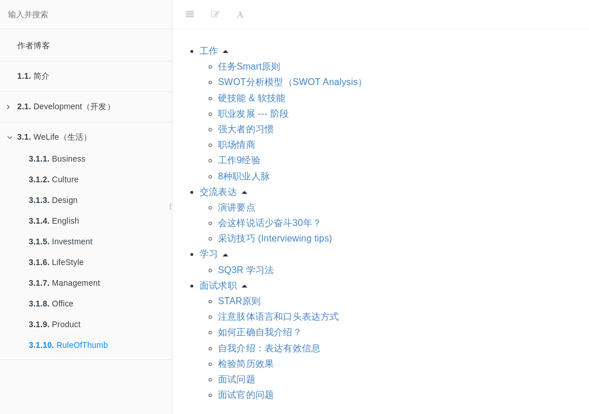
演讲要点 (236, 207)
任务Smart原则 (249, 66)
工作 (209, 51)
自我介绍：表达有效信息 (269, 348)
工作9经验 (239, 160)
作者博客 (33, 45)
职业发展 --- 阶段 (253, 113)
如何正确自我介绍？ (260, 332)
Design (53, 200)
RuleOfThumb (68, 345)
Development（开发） (61, 106)
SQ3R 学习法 (246, 270)
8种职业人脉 (244, 176)
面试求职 (218, 285)
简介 (33, 75)
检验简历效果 (246, 364)
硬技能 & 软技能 (251, 98)
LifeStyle (56, 262)
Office (51, 303)
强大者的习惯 (246, 129)
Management (64, 283)
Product (55, 324)
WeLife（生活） (49, 136)
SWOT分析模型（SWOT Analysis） (292, 82)
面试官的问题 (246, 395)
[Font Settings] (240, 14)
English (54, 220)
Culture (54, 179)
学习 (209, 254)
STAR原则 (239, 301)
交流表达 (218, 192)
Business (57, 158)
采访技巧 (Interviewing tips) (275, 238)
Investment (61, 241)
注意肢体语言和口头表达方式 (278, 316)
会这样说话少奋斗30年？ (270, 223)
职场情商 (236, 145)
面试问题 (236, 379)
